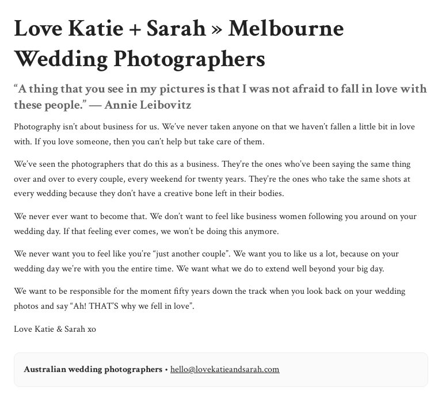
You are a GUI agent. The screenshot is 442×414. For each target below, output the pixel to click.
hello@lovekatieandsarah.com (225, 369)
